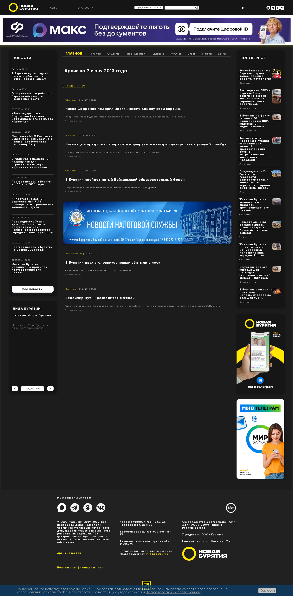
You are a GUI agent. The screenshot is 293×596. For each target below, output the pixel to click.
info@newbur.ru (157, 554)
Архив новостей (69, 553)
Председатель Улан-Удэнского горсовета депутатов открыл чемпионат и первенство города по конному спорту (32, 227)
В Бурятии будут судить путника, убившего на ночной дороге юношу (30, 76)
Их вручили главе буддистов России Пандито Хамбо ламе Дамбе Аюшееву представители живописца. (125, 117)
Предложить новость (148, 7)
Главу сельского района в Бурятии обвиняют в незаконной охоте (32, 96)
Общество (113, 53)
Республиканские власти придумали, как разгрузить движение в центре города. (113, 152)
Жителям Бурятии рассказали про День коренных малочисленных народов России (252, 250)
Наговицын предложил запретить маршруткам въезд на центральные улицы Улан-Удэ (146, 144)
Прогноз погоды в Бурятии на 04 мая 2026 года (32, 183)
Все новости (32, 289)
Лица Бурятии (27, 309)
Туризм (243, 237)
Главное (74, 53)
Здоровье (158, 53)
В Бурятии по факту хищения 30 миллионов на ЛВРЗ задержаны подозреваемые (254, 121)
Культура (176, 53)
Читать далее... (74, 121)
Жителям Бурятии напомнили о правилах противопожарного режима (29, 268)
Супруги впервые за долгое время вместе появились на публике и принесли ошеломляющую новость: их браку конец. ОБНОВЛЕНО (142, 306)
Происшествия (136, 53)
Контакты (206, 53)
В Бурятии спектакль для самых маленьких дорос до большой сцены (255, 293)
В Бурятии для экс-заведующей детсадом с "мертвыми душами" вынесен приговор (254, 272)
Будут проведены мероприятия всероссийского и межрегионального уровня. (111, 188)
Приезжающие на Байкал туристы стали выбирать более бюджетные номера (253, 227)
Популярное (253, 58)
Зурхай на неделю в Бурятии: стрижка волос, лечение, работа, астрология (255, 74)
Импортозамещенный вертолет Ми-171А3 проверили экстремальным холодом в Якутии (32, 203)
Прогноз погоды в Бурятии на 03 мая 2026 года (32, 248)
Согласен (267, 590)
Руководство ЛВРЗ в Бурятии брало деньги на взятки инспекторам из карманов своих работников (255, 97)
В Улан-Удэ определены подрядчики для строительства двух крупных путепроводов (30, 163)
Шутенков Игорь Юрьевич (32, 315)
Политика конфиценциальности (81, 567)
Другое (222, 53)
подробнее (32, 388)
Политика (95, 53)
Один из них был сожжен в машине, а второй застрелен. (98, 270)
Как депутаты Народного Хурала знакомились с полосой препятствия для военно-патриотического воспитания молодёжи (254, 149)
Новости (22, 58)
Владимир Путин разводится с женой (100, 298)
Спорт (191, 53)
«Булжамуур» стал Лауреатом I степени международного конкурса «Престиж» (32, 117)
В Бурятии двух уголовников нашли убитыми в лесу (112, 262)
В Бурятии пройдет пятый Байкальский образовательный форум (125, 179)
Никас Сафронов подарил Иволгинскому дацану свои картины (123, 109)
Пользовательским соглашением (173, 592)
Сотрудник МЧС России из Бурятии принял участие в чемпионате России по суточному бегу (32, 140)
